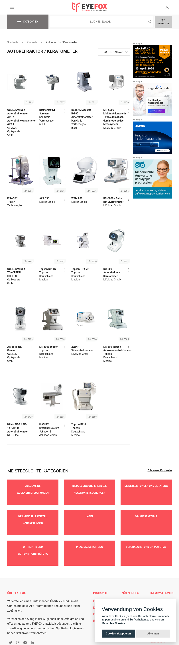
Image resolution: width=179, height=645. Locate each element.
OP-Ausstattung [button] (146, 510)
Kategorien (27, 22)
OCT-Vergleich (102, 598)
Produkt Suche (102, 585)
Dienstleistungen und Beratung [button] (146, 485)
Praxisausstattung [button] (89, 536)
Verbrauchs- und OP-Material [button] (146, 536)
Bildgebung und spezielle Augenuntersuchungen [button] (89, 489)
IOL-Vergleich (101, 591)
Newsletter (129, 591)
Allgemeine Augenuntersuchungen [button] (33, 489)
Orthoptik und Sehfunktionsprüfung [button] (33, 539)
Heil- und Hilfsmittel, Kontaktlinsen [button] (32, 514)
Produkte (32, 42)
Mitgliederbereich (133, 585)
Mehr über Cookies (113, 623)
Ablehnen (153, 633)
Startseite (12, 42)
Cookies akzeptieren (118, 633)
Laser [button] (89, 510)
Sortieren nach (113, 51)
